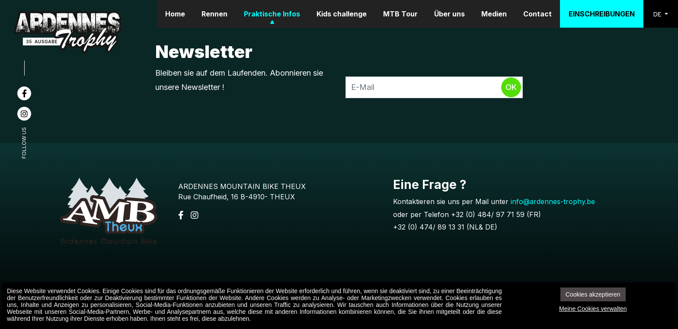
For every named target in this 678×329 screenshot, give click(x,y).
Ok (511, 87)
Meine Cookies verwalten (593, 308)
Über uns (449, 14)
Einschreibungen (602, 14)
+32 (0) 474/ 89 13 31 (428, 227)
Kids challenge (342, 14)
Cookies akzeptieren (593, 294)
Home (175, 14)
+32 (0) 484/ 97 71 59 (487, 214)
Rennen (214, 14)
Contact (537, 14)
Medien (494, 14)
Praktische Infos (272, 14)
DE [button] (658, 14)
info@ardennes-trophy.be (553, 201)
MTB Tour (400, 14)
